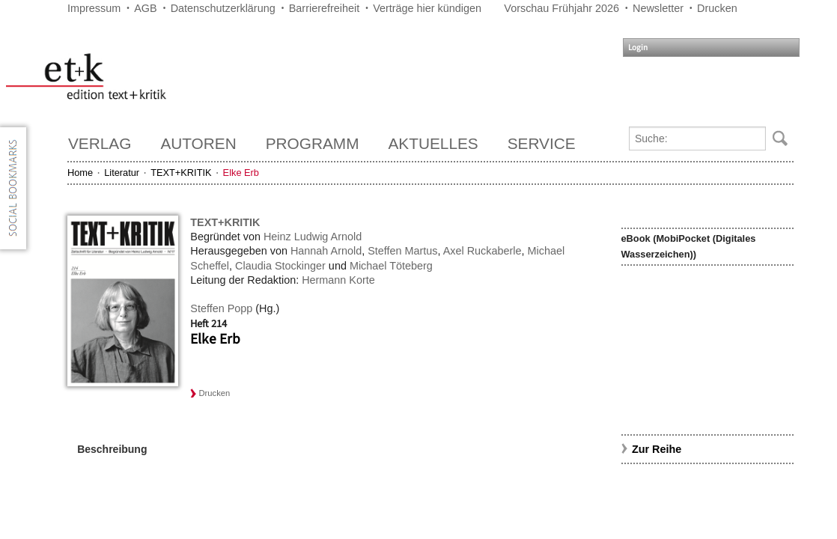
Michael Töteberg (391, 266)
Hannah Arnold (326, 251)
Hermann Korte (338, 280)
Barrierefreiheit (324, 8)
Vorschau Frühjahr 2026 (561, 8)
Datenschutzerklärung (223, 8)
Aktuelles (433, 143)
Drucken (717, 8)
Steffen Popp (221, 308)
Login (638, 47)
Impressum (94, 8)
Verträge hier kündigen (427, 8)
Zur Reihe (656, 449)
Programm (312, 143)
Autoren (198, 143)
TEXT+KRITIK (180, 172)
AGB (145, 8)
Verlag (99, 143)
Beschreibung (112, 449)
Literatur (121, 172)
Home (80, 172)
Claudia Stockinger (280, 266)
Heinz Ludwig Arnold (313, 237)
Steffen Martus (402, 251)
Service (542, 143)
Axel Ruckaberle (482, 251)
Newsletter (658, 8)
